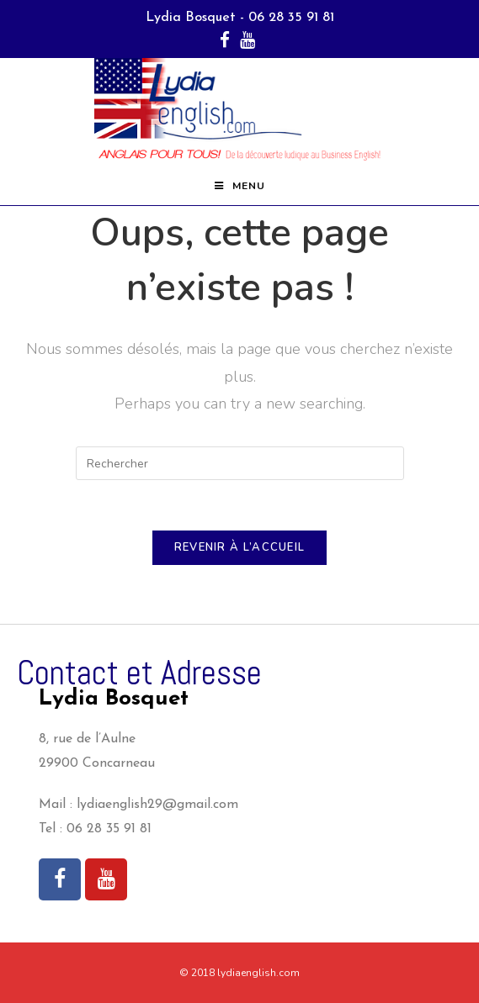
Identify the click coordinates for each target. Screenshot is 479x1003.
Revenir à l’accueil (240, 547)
